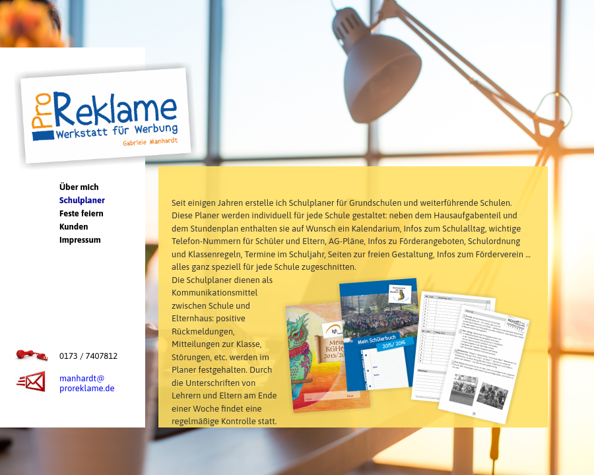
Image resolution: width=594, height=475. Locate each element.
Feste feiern (81, 213)
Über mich (79, 187)
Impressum (80, 240)
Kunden (73, 227)
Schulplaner (82, 200)
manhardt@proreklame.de (87, 383)
